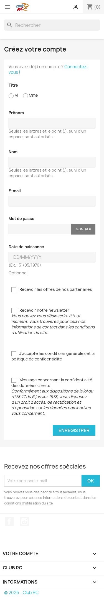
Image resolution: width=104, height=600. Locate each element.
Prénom (16, 112)
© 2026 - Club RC (21, 593)
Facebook (9, 521)
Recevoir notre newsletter (53, 321)
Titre (13, 85)
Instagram (24, 521)
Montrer (83, 229)
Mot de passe (21, 218)
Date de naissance (26, 246)
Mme (30, 95)
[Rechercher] (52, 25)
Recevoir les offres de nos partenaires (51, 289)
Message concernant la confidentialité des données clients (52, 396)
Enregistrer (74, 430)
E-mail (15, 190)
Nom (13, 151)
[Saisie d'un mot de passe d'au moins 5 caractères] (40, 229)
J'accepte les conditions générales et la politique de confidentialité (53, 356)
